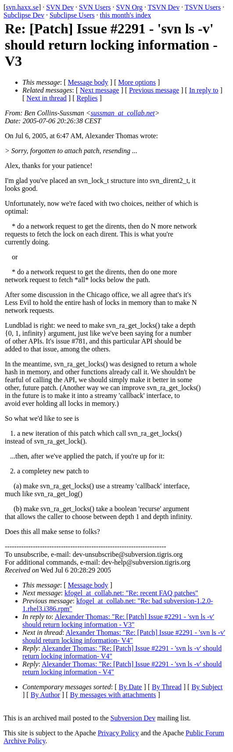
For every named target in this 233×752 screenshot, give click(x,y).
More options (137, 82)
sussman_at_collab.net (123, 113)
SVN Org (129, 7)
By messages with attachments (113, 694)
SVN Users (95, 7)
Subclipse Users (72, 15)
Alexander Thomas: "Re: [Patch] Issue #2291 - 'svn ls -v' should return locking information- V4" (123, 636)
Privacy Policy (118, 733)
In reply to (204, 90)
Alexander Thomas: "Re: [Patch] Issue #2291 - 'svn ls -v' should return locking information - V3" (118, 620)
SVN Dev (60, 7)
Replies (87, 98)
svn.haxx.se (22, 7)
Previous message (154, 90)
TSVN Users (203, 7)
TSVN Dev (163, 7)
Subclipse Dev (24, 15)
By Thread (167, 687)
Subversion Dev (133, 718)
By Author (45, 694)
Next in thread (46, 98)
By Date (130, 687)
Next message (99, 90)
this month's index (125, 15)
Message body (88, 82)
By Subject (206, 687)
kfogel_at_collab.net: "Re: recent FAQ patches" (131, 593)
